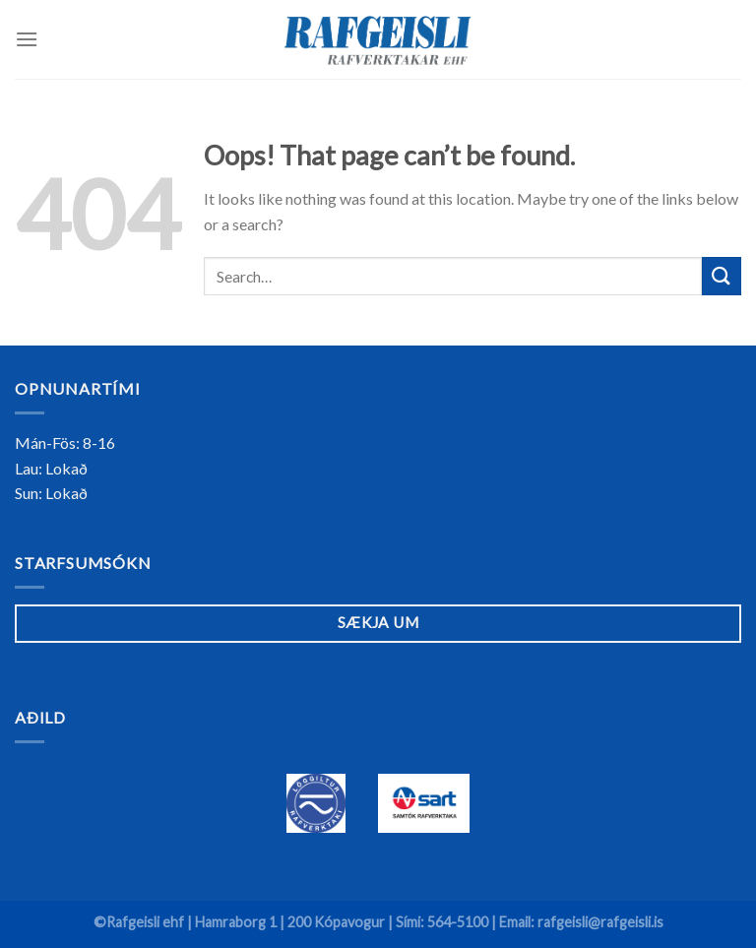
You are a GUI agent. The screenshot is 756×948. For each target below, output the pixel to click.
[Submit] (721, 276)
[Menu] (26, 39)
